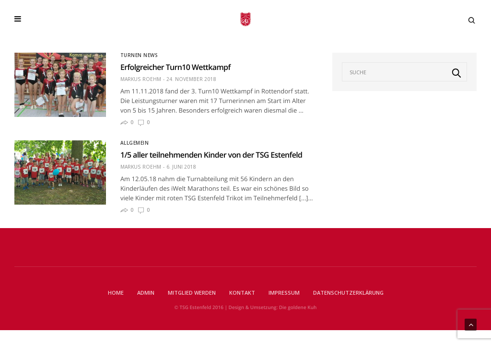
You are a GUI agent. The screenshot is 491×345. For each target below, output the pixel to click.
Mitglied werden (192, 292)
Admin (145, 292)
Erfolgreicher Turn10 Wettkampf (175, 67)
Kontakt (242, 292)
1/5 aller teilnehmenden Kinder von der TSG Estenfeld (211, 155)
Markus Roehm (140, 79)
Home (116, 292)
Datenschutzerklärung (348, 292)
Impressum (284, 292)
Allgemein (134, 142)
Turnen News (139, 55)
